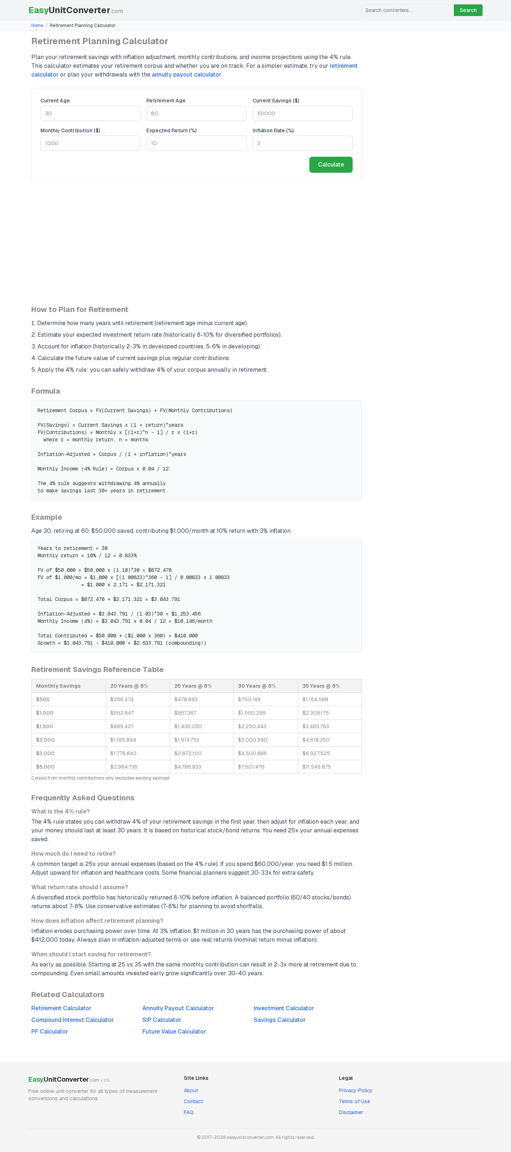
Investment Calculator (284, 1008)
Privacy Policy (356, 1090)
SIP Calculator (161, 1020)
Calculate (331, 164)
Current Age (55, 100)
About (191, 1090)
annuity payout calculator (186, 74)
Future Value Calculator (174, 1031)
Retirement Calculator (61, 1008)
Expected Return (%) (171, 130)
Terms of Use (354, 1101)
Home (37, 25)
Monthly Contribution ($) (70, 130)
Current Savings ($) (276, 100)
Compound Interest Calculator (72, 1020)
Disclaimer (351, 1112)
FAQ (189, 1112)
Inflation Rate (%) (273, 130)
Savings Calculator (280, 1020)
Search (468, 10)
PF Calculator (49, 1031)
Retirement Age (166, 100)
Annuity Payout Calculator (178, 1008)
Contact (193, 1101)
